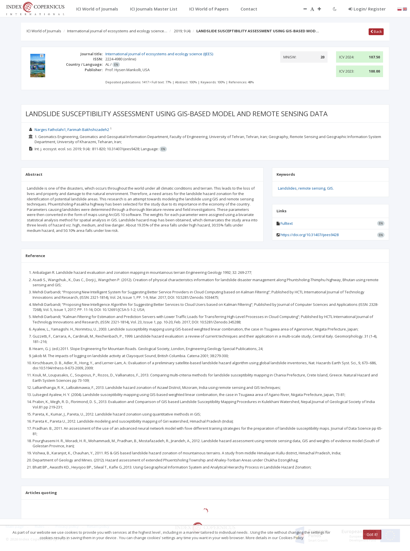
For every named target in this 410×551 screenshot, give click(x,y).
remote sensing (311, 188)
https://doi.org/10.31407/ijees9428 (310, 234)
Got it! (372, 534)
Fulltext (287, 223)
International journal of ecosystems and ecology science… (117, 30)
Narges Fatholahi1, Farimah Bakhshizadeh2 (72, 129)
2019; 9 (182, 30)
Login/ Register (367, 9)
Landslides (287, 188)
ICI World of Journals (44, 30)
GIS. (330, 188)
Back (376, 31)
